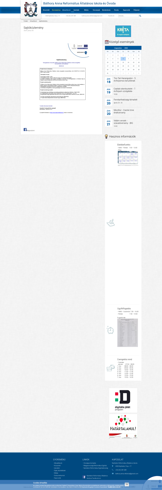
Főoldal (26, 21)
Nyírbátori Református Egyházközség (96, 468)
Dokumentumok (59, 475)
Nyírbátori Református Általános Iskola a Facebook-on (97, 477)
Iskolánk (76, 10)
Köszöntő (46, 10)
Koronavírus (56, 10)
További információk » (114, 487)
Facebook (111, 16)
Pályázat (136, 10)
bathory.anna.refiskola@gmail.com (92, 16)
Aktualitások (66, 10)
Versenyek (96, 10)
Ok (127, 484)
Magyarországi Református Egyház (95, 465)
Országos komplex (90, 463)
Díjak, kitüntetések (60, 470)
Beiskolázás (106, 10)
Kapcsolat (126, 10)
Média (86, 10)
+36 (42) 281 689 (71, 16)
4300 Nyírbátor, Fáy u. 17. (52, 16)
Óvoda (116, 10)
